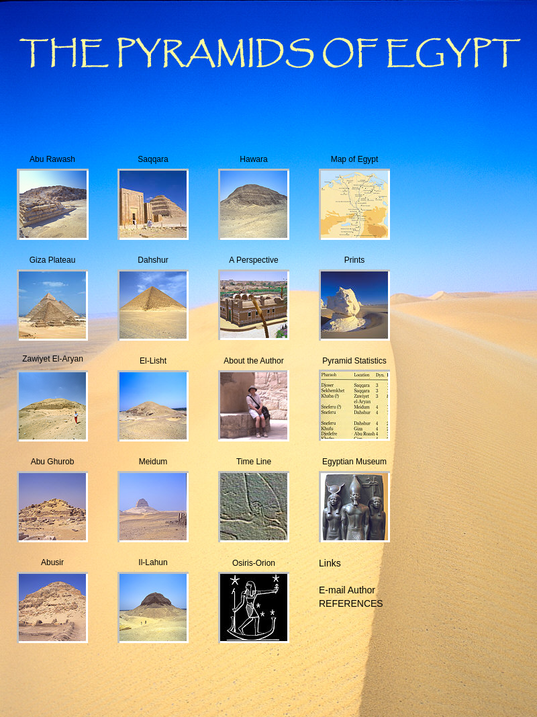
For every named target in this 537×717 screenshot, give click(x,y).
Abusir (52, 562)
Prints (354, 260)
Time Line (253, 461)
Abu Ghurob (53, 461)
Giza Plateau (53, 260)
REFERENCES (351, 603)
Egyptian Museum (354, 461)
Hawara (253, 159)
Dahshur (153, 260)
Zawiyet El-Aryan (52, 359)
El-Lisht (153, 361)
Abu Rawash (52, 159)
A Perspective (253, 260)
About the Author (253, 361)
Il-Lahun (152, 562)
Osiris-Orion (253, 563)
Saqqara (153, 159)
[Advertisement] (268, 686)
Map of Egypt (355, 159)
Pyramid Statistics (354, 361)
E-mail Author (347, 590)
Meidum (153, 461)
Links (330, 563)
